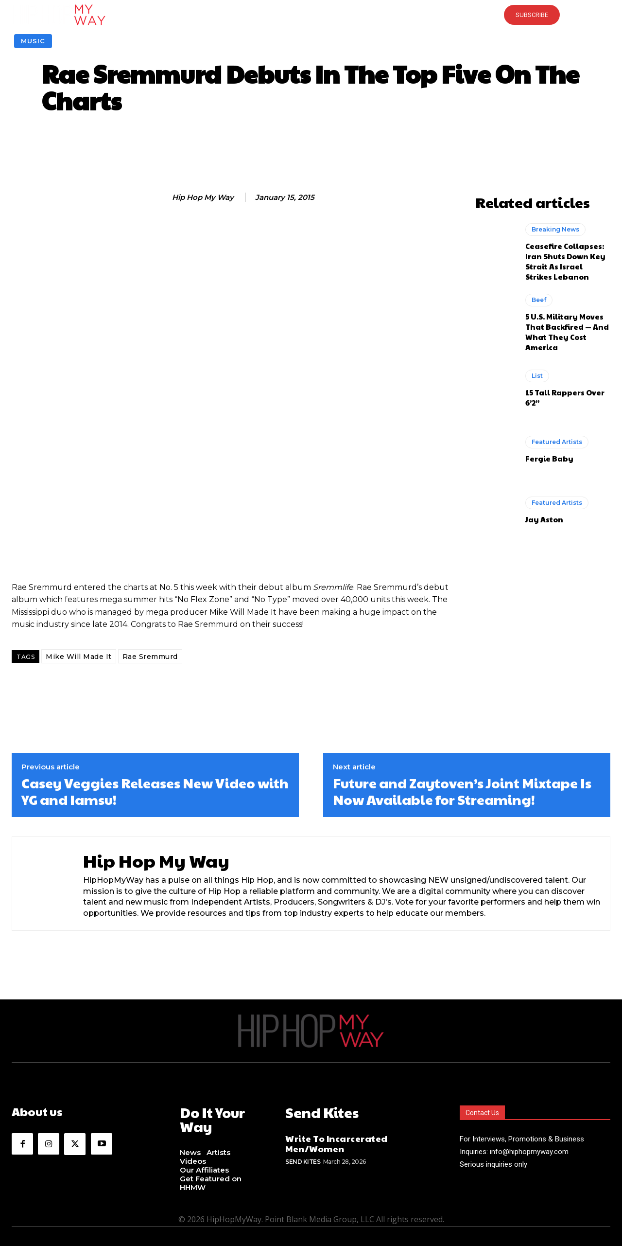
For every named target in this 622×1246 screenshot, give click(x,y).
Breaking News (555, 229)
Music (33, 41)
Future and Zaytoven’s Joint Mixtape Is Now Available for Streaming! (462, 791)
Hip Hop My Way (203, 197)
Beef (539, 299)
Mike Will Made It (79, 656)
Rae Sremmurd (150, 656)
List (537, 375)
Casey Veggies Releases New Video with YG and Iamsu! (155, 791)
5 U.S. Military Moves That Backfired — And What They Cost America (567, 331)
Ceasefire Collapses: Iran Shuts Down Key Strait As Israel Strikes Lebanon (565, 261)
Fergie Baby (549, 458)
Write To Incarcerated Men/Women (336, 1141)
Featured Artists (557, 441)
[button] (311, 14)
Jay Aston (544, 519)
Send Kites (302, 1159)
